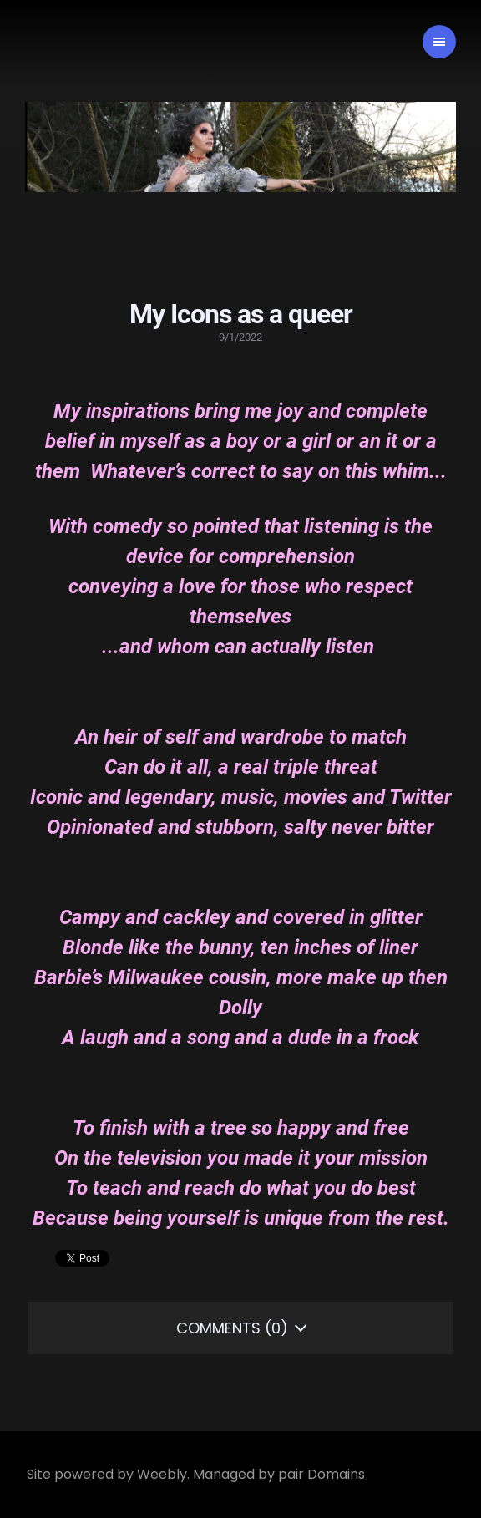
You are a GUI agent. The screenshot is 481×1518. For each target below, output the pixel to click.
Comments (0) (232, 1327)
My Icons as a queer (240, 314)
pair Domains (321, 1474)
